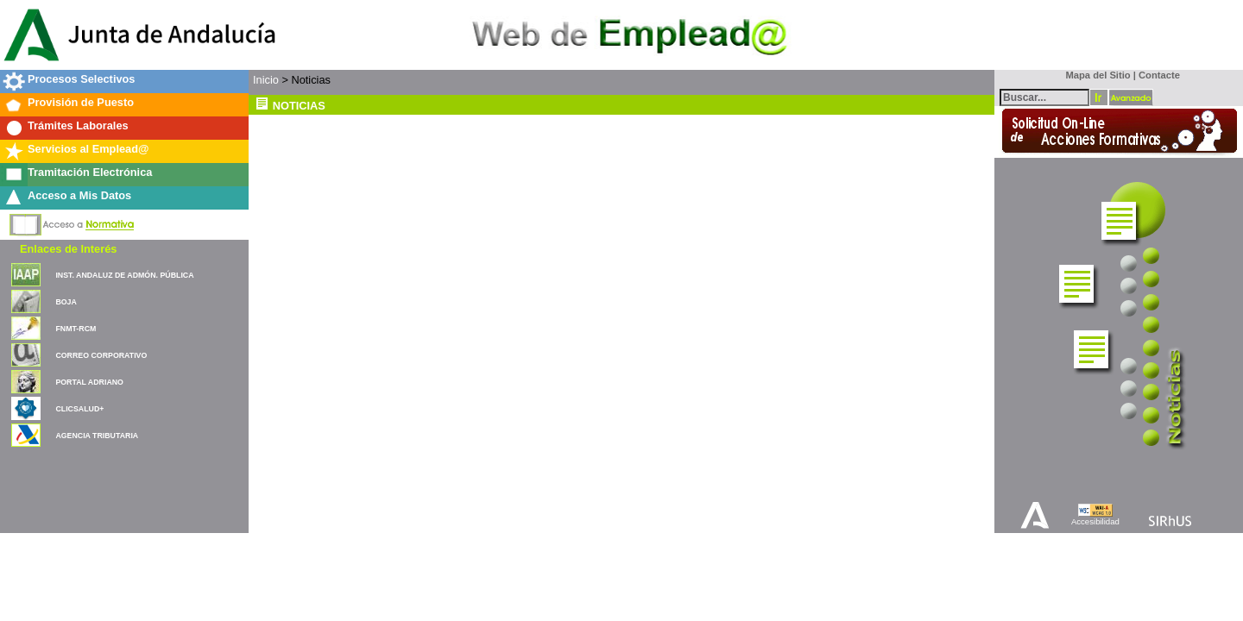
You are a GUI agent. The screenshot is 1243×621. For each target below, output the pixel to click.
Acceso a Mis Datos (79, 195)
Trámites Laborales (78, 125)
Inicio (266, 79)
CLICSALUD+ (79, 409)
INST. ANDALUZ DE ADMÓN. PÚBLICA (124, 275)
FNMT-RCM (75, 328)
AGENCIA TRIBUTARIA (96, 435)
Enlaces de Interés (68, 248)
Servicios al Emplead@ (88, 148)
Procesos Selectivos (81, 78)
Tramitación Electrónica (90, 172)
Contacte (1159, 75)
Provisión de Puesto (81, 102)
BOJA (65, 302)
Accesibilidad (1095, 521)
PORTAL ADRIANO (89, 382)
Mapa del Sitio (1094, 75)
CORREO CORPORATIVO (101, 355)
